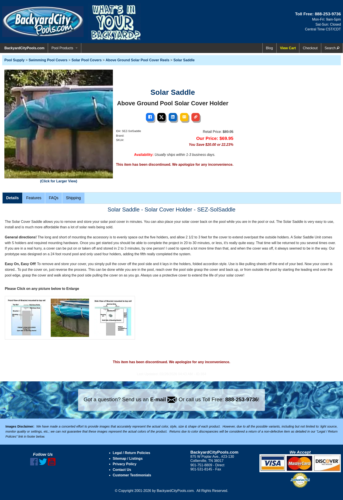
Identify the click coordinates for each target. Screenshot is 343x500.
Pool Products (62, 48)
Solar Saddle (184, 60)
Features (33, 198)
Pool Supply (14, 60)
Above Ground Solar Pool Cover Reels (138, 60)
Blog (269, 48)
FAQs (53, 198)
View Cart (288, 48)
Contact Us (122, 470)
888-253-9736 (328, 14)
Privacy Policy (124, 464)
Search (332, 48)
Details (12, 198)
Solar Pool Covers (87, 60)
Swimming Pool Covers (48, 60)
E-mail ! (163, 399)
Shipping (73, 198)
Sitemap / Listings (128, 458)
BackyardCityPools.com (24, 48)
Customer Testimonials (132, 475)
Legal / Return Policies (131, 453)
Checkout (310, 48)
